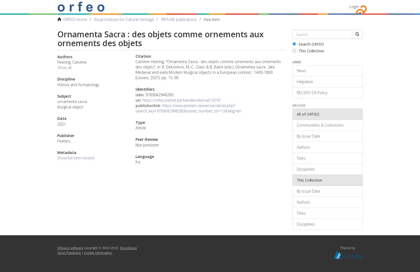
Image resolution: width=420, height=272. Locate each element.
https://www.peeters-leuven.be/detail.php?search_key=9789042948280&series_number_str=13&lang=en (188, 108)
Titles (301, 158)
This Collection (308, 50)
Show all (64, 67)
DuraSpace (128, 248)
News (301, 70)
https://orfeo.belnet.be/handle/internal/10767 (181, 100)
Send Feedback (69, 253)
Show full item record (75, 157)
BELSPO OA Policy (312, 92)
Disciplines (306, 169)
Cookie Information (98, 253)
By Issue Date (308, 136)
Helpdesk (305, 81)
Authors (303, 147)
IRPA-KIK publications (179, 19)
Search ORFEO (308, 44)
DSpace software (70, 248)
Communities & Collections (320, 125)
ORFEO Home (75, 19)
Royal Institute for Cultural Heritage (124, 19)
